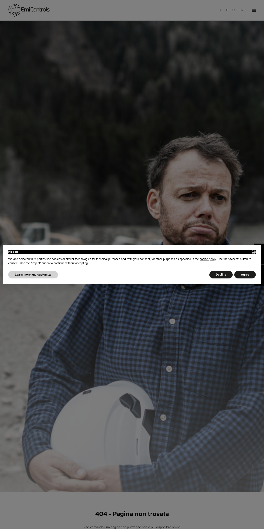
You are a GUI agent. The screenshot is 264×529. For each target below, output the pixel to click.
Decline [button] (221, 274)
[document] (132, 257)
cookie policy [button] (208, 259)
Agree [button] (245, 274)
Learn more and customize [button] (33, 274)
